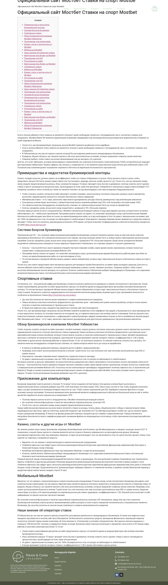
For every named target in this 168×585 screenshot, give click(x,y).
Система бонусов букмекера (36, 30)
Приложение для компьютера (37, 41)
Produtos (107, 8)
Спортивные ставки (32, 33)
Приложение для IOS (33, 58)
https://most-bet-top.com (35, 225)
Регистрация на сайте (33, 61)
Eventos (95, 8)
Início (66, 8)
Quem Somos (80, 8)
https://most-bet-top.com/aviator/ (62, 295)
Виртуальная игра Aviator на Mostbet (39, 55)
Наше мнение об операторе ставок (39, 53)
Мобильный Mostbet (33, 50)
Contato (121, 8)
